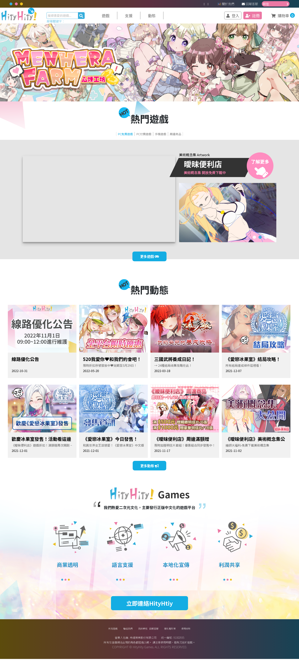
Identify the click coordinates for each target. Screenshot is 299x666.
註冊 (244, 17)
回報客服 (250, 4)
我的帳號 (137, 633)
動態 (160, 17)
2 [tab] (260, 242)
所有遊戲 (94, 633)
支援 (137, 17)
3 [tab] (266, 242)
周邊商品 (195, 137)
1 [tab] (254, 242)
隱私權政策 (181, 633)
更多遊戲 (149, 263)
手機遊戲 (168, 137)
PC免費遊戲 (106, 137)
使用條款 (204, 633)
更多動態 (149, 473)
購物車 (273, 17)
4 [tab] (271, 242)
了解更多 (260, 173)
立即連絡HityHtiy (149, 606)
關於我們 (226, 4)
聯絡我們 (116, 633)
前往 (276, 4)
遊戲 (114, 17)
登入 (224, 17)
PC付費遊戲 (138, 137)
